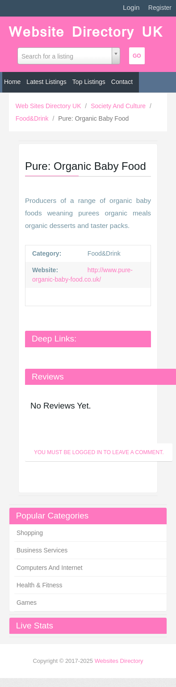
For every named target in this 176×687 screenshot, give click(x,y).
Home (12, 81)
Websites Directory (119, 660)
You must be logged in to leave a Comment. (99, 452)
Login (131, 7)
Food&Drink (33, 118)
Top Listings (88, 81)
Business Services (42, 550)
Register (160, 7)
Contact (122, 81)
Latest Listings (46, 81)
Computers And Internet (50, 567)
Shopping (30, 532)
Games (27, 602)
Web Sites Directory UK (49, 106)
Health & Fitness (40, 585)
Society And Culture (119, 106)
